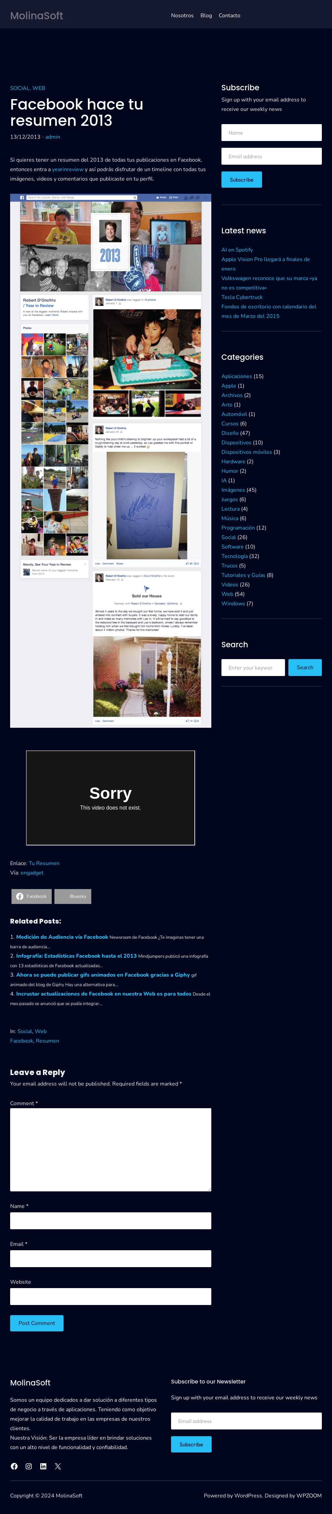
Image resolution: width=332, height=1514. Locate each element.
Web (38, 88)
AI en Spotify (237, 250)
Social (20, 88)
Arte (227, 405)
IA (224, 480)
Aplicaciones (236, 376)
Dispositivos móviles (246, 452)
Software (232, 547)
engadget (32, 873)
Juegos (229, 499)
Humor (229, 471)
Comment (24, 1103)
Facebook (21, 1041)
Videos (229, 584)
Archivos (232, 395)
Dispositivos (236, 442)
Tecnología (234, 556)
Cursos (230, 423)
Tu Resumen (44, 863)
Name (19, 1206)
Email (18, 1244)
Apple (228, 386)
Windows (233, 603)
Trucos (229, 565)
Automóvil (234, 414)
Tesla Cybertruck (242, 297)
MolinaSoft (37, 16)
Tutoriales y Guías (243, 575)
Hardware (233, 461)
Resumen (47, 1041)
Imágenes (233, 490)
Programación (238, 528)
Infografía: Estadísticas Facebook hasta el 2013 (76, 956)
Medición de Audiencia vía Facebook (62, 937)
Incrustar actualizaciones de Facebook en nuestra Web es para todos (103, 994)
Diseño (230, 433)
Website (20, 1282)
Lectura (230, 509)
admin (52, 137)
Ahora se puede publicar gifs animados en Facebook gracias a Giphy (103, 975)
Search (305, 667)
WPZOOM (309, 1495)
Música (229, 518)
